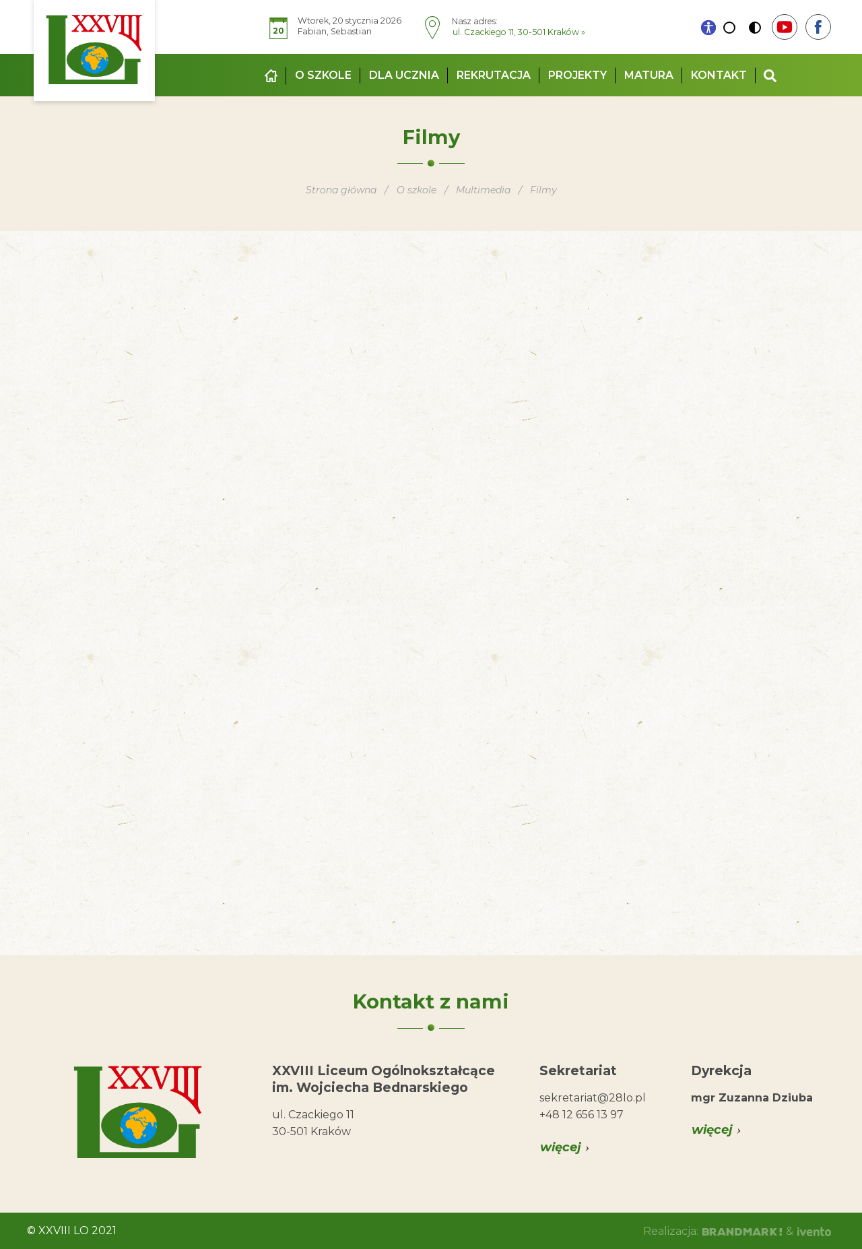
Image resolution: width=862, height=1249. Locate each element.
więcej (560, 1147)
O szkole (323, 75)
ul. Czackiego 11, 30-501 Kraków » (519, 32)
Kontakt (719, 75)
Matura (648, 75)
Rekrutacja (494, 75)
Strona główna (341, 190)
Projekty (577, 75)
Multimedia (484, 190)
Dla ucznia (404, 75)
